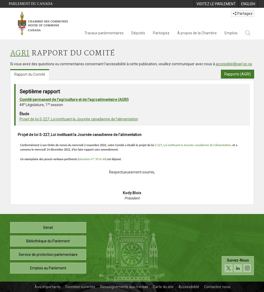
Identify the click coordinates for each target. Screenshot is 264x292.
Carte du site (163, 287)
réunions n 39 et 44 (92, 159)
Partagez (243, 13)
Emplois (231, 33)
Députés (138, 33)
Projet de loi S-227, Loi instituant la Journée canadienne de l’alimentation (78, 119)
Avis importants (47, 287)
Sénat (48, 227)
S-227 (158, 145)
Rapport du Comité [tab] (29, 74)
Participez (161, 33)
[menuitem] (216, 4)
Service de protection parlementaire (48, 254)
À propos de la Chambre (197, 33)
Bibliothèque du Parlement (48, 241)
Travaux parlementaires (104, 33)
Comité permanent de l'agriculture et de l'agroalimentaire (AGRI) (74, 100)
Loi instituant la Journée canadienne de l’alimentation (197, 145)
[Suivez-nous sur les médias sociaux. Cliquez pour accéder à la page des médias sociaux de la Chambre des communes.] (238, 267)
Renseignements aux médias (124, 287)
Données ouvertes (80, 287)
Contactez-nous (217, 287)
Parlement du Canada (31, 4)
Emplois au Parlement (48, 268)
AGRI (20, 53)
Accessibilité (189, 287)
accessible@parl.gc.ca (234, 64)
